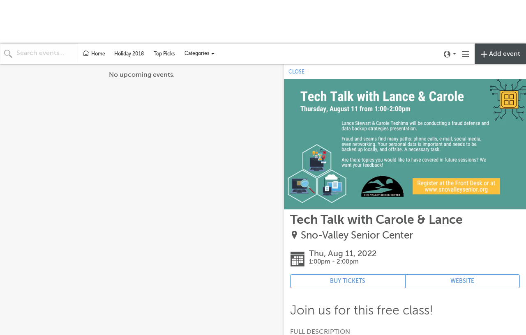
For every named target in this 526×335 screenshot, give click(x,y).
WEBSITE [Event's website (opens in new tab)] (462, 281)
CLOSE (296, 72)
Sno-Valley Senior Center (357, 235)
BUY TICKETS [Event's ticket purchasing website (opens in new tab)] (347, 281)
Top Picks (164, 54)
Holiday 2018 (129, 54)
